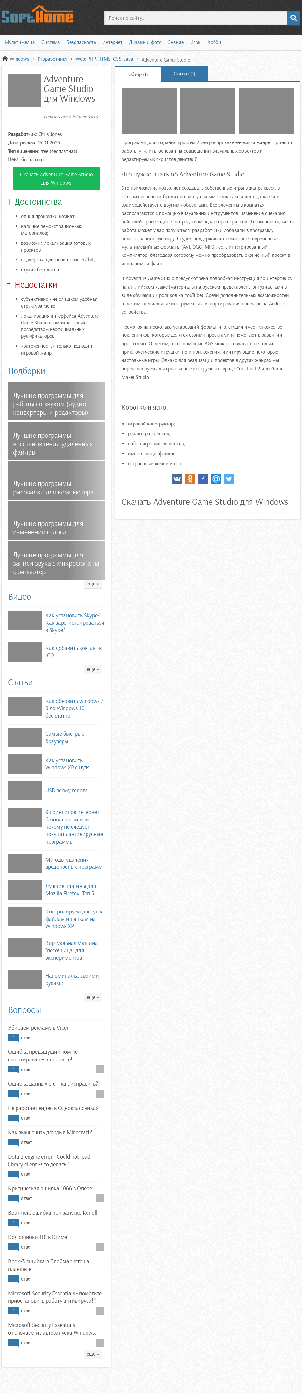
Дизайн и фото (145, 42)
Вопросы (24, 1009)
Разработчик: (22, 134)
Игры (195, 42)
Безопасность (81, 42)
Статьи (20, 682)
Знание (176, 42)
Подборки (26, 371)
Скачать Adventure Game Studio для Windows (56, 178)
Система (50, 42)
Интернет (112, 42)
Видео (19, 596)
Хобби (214, 42)
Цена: (14, 159)
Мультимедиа (20, 42)
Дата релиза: (22, 143)
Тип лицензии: (23, 151)
